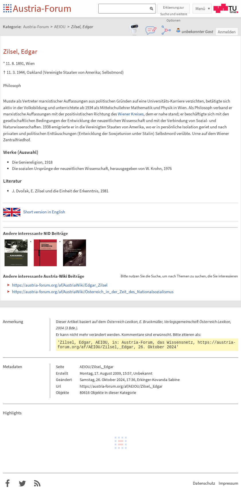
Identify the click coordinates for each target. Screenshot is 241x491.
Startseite (8, 9)
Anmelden (227, 31)
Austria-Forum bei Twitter (22, 483)
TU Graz (225, 8)
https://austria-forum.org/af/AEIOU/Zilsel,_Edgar (121, 386)
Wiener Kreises (131, 114)
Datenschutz (204, 483)
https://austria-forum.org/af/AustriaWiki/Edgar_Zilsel (59, 285)
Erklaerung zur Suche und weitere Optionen (173, 9)
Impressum (228, 483)
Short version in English (44, 211)
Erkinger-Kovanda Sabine (158, 379)
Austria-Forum (42, 8)
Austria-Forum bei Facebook (7, 483)
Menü (200, 8)
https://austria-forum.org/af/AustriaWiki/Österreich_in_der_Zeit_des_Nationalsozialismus (92, 291)
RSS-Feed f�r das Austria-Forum (37, 483)
